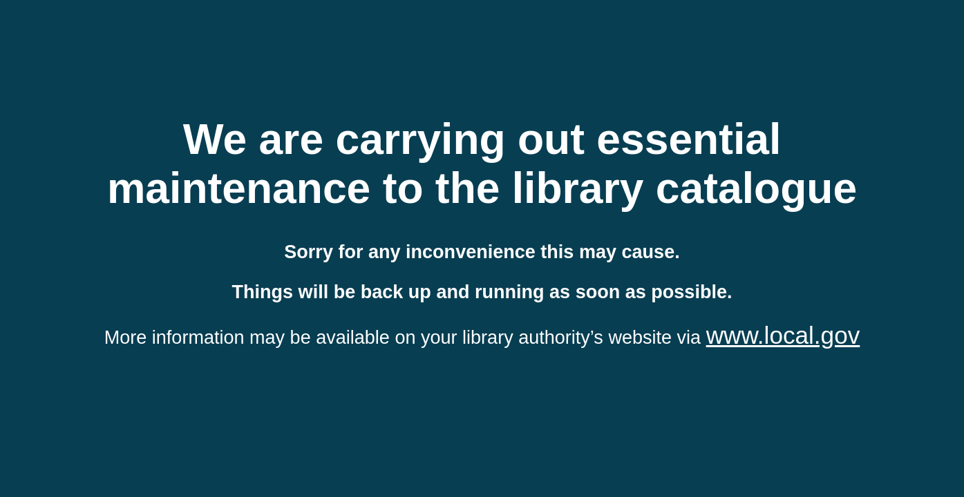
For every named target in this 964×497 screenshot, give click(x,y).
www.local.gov (783, 335)
